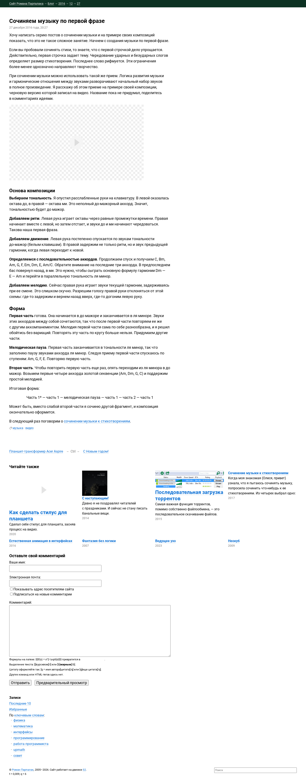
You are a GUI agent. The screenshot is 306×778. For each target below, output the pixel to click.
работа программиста (31, 744)
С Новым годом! (96, 451)
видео (29, 428)
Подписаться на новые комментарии (41, 594)
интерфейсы (23, 732)
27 (78, 3)
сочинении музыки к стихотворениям (97, 421)
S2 (84, 769)
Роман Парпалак (23, 769)
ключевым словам (29, 715)
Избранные (18, 709)
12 (71, 3)
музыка (18, 428)
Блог (51, 3)
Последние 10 (20, 704)
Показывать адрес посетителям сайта (42, 589)
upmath (19, 750)
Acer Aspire (36, 451)
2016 (61, 3)
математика (23, 726)
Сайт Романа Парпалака (26, 3)
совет (17, 756)
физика (19, 720)
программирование (28, 738)
